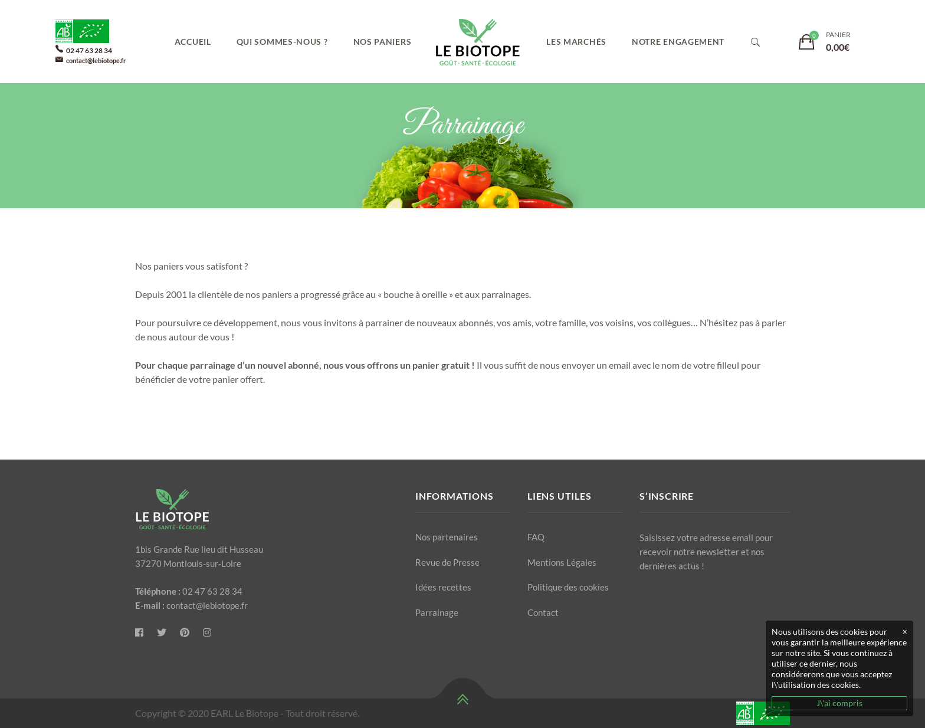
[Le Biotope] (139, 632)
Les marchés (576, 42)
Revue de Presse (447, 562)
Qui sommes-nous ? (282, 42)
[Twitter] (161, 632)
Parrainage (436, 612)
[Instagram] (207, 632)
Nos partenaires (446, 537)
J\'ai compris (839, 703)
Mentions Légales (561, 562)
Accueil (193, 42)
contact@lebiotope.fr (96, 60)
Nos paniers (382, 42)
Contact (543, 612)
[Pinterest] (184, 632)
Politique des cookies (568, 587)
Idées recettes (443, 587)
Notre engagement (678, 42)
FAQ (535, 537)
